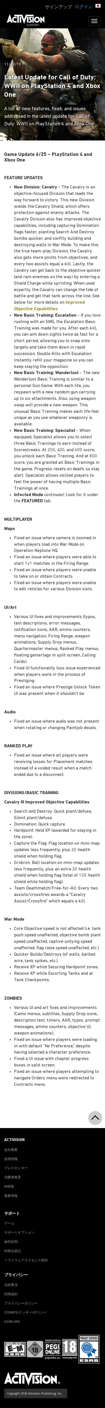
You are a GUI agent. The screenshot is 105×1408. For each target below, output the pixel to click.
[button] (98, 6)
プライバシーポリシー (21, 1303)
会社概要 (11, 1150)
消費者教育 (12, 1177)
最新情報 (11, 1196)
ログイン (84, 7)
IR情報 (9, 1186)
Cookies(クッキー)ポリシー (25, 1312)
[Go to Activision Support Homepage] (28, 21)
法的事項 (11, 1285)
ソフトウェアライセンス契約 (26, 1260)
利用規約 (11, 1294)
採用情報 (11, 1159)
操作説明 (11, 1242)
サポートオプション (19, 1232)
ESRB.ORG (12, 1322)
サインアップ (58, 7)
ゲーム (9, 1223)
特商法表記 (12, 1251)
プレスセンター (16, 1168)
